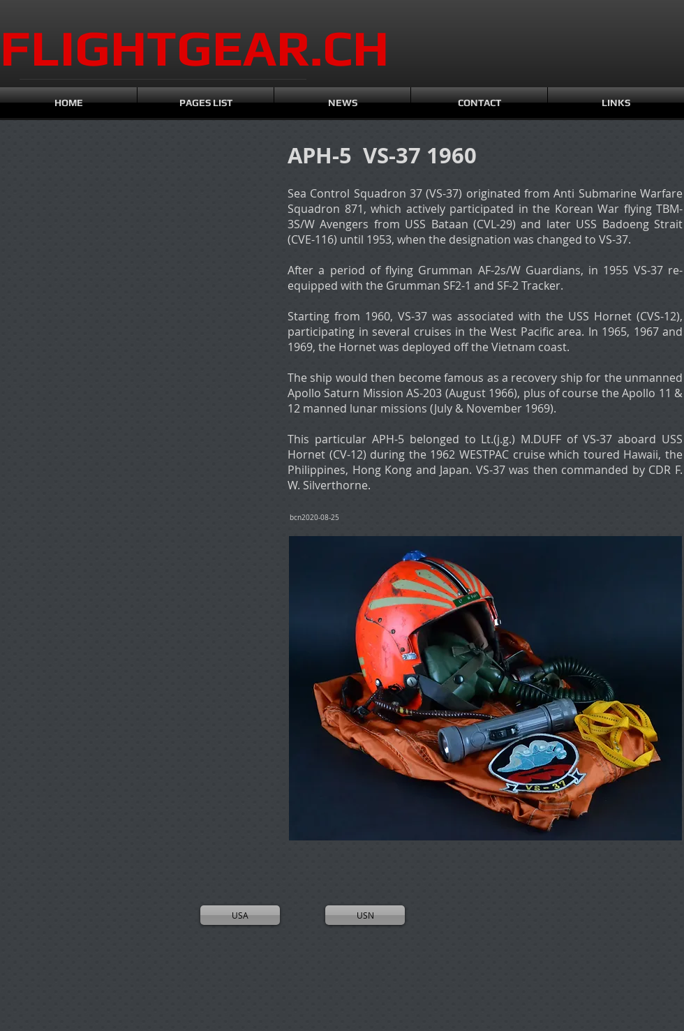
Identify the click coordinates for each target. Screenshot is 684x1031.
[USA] (240, 915)
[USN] (365, 915)
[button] (62, 217)
